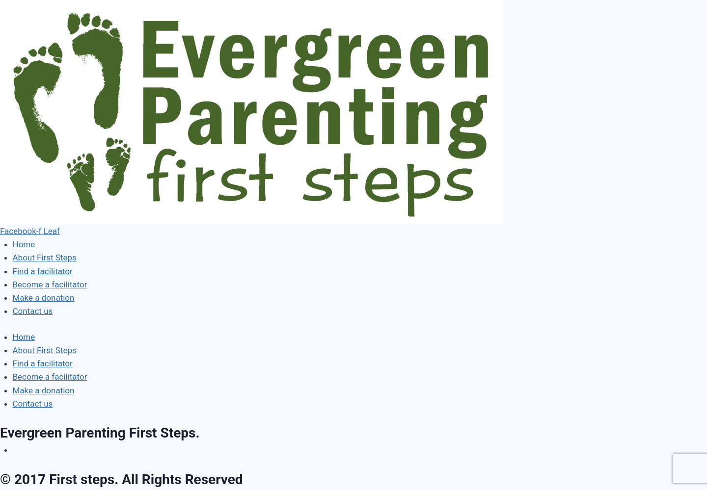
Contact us (33, 311)
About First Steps (45, 257)
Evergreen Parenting (100, 433)
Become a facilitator (50, 284)
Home (24, 244)
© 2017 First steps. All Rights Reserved (121, 479)
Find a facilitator (43, 271)
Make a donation (44, 298)
